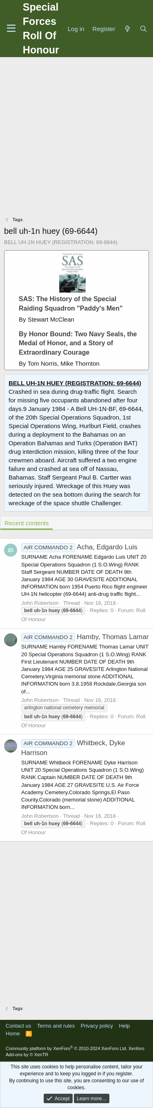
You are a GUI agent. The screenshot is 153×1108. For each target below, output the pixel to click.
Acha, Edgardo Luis (79, 547)
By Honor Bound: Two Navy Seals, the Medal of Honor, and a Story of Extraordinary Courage (78, 343)
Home (13, 1033)
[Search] (143, 28)
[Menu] (11, 28)
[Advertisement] (76, 137)
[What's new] (127, 28)
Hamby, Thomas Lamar (85, 637)
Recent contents (26, 523)
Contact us (18, 1026)
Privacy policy (97, 1026)
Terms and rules (56, 1026)
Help (124, 1026)
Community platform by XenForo (66, 1048)
